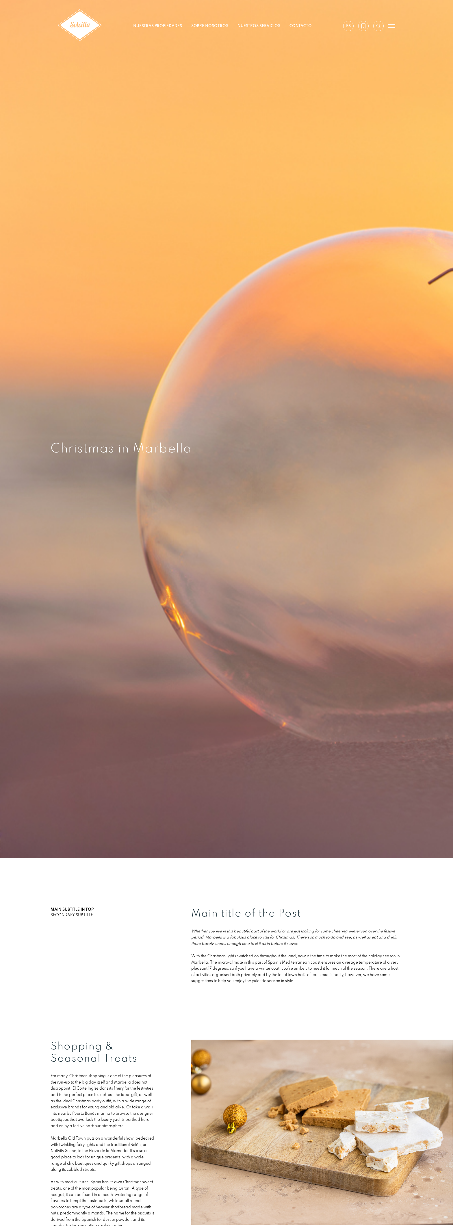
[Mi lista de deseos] (363, 26)
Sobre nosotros (209, 25)
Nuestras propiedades (157, 25)
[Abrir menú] (391, 26)
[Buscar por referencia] (378, 26)
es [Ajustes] (348, 25)
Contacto (300, 25)
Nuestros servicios (258, 25)
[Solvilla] (80, 25)
